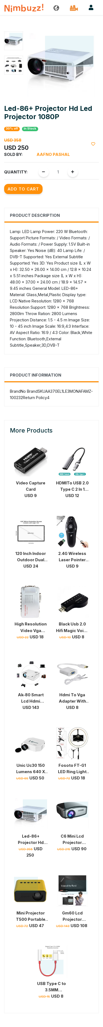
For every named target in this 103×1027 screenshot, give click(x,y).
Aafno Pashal (53, 154)
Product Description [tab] (35, 215)
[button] (56, 7)
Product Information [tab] (35, 375)
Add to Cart (23, 189)
